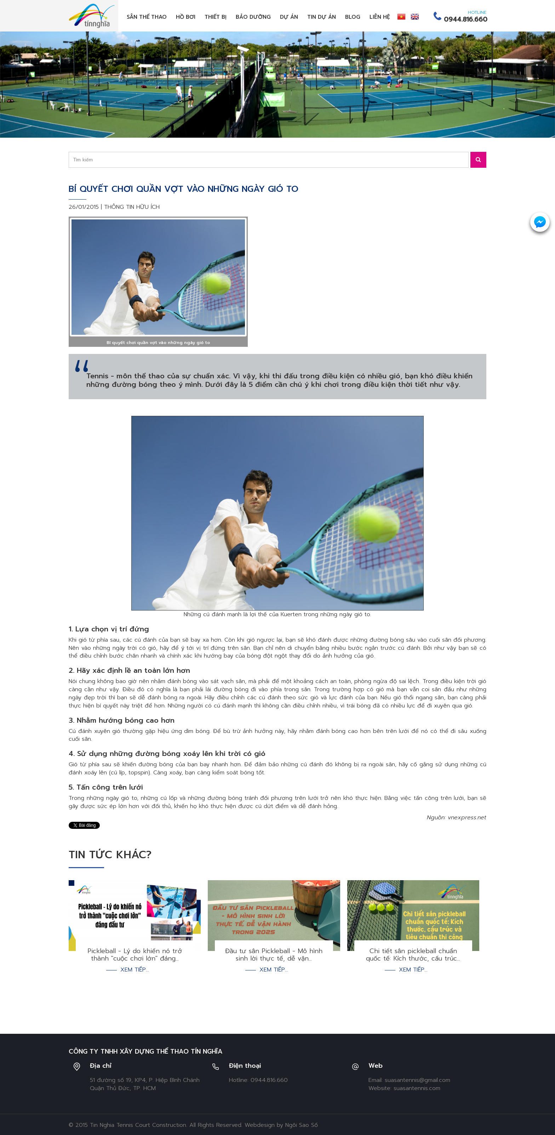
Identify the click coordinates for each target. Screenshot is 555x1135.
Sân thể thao (147, 17)
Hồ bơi (185, 17)
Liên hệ (380, 17)
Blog (352, 17)
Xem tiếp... (134, 961)
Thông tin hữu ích (132, 207)
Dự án (289, 17)
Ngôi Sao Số (301, 1115)
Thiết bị (216, 17)
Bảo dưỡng (253, 17)
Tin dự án (321, 17)
